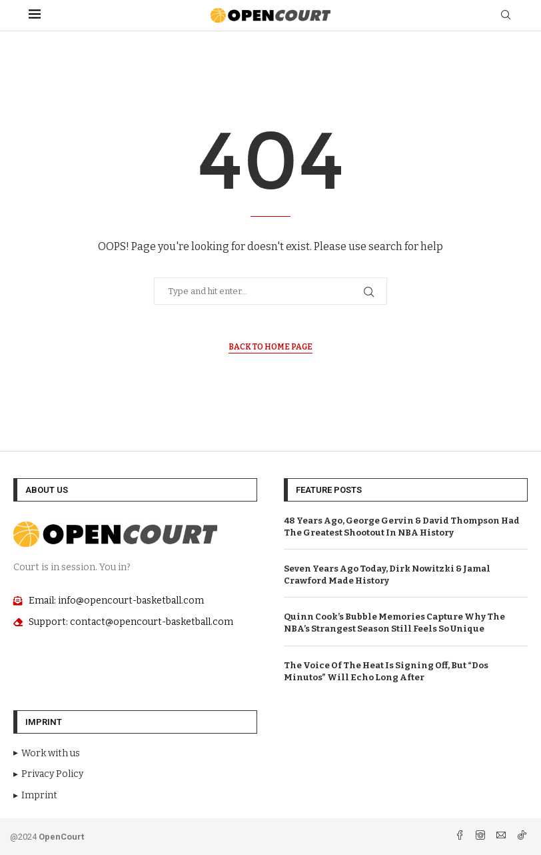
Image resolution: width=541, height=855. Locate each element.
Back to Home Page (270, 346)
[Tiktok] (521, 836)
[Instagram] (481, 836)
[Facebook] (460, 836)
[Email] (502, 836)
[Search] (505, 15)
